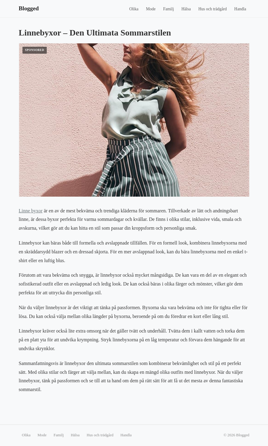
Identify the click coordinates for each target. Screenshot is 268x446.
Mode (151, 9)
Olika (133, 9)
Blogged (29, 8)
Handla (240, 9)
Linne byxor (31, 210)
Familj (168, 9)
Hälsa (186, 9)
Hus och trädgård (212, 9)
